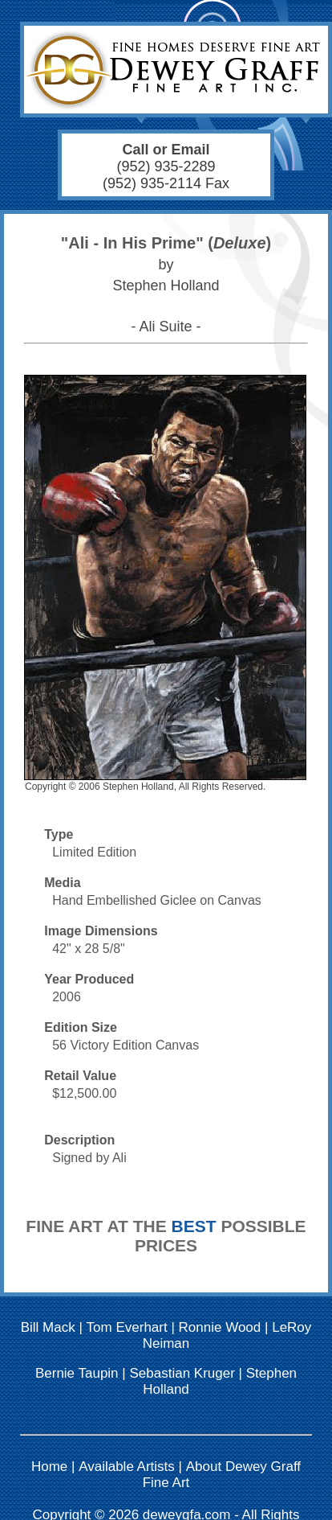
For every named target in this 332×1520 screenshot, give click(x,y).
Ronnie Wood (220, 1327)
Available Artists (127, 1466)
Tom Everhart (127, 1327)
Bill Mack (48, 1327)
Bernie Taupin (77, 1373)
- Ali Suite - (165, 326)
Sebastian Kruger (181, 1373)
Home (49, 1466)
